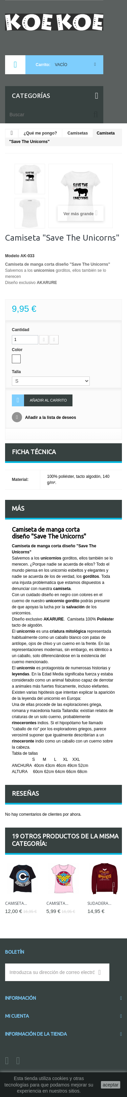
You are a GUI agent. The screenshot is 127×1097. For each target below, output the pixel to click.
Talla (17, 371)
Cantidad (20, 329)
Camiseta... (16, 903)
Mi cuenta (17, 1016)
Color (18, 349)
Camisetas (77, 133)
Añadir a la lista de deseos (50, 417)
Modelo (12, 255)
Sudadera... (99, 903)
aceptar (111, 1085)
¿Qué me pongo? (40, 133)
